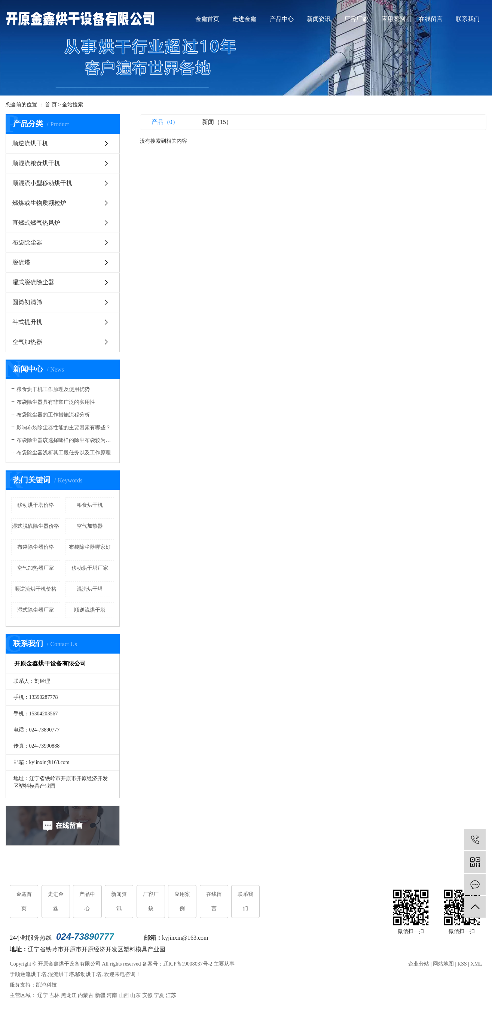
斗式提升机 (27, 322)
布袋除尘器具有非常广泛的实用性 (55, 402)
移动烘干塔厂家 (89, 568)
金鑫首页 (207, 19)
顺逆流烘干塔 (90, 610)
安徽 (147, 996)
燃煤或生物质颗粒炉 (39, 203)
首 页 (51, 104)
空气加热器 (27, 342)
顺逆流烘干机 (30, 143)
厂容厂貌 (356, 19)
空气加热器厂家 (35, 568)
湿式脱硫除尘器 (33, 282)
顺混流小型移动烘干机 (42, 183)
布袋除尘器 (27, 242)
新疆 (100, 996)
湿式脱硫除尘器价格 (35, 526)
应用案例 (393, 19)
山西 (124, 996)
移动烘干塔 (88, 975)
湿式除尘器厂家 (35, 610)
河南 (112, 996)
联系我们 (468, 19)
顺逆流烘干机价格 (35, 589)
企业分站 (418, 964)
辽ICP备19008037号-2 (187, 964)
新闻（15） (217, 122)
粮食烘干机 (90, 505)
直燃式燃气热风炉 (36, 222)
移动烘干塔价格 (35, 505)
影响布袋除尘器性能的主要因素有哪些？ (63, 427)
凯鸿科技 (46, 985)
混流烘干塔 (90, 589)
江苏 (171, 996)
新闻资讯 (319, 19)
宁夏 (159, 996)
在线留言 (431, 19)
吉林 (54, 996)
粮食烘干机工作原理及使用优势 (53, 389)
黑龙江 (69, 996)
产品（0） (165, 122)
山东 (135, 996)
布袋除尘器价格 (35, 547)
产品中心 (282, 19)
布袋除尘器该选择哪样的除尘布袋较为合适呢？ (65, 440)
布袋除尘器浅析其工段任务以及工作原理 (63, 452)
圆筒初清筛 (27, 302)
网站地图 (443, 964)
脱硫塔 (21, 262)
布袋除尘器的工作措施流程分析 (53, 415)
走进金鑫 (244, 19)
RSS (462, 964)
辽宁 (42, 996)
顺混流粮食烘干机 (36, 163)
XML (476, 964)
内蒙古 (86, 996)
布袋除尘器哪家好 (90, 547)
